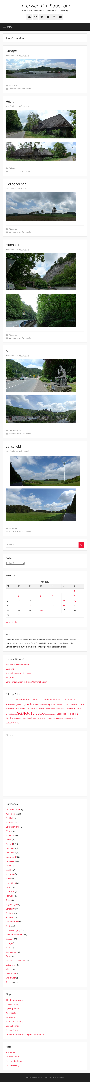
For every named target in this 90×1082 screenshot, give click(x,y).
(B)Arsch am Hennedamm (18, 664)
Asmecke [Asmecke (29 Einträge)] (40, 700)
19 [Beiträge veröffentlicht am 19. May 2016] (41, 605)
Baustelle (13, 86)
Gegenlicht (11, 857)
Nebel (8, 887)
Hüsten (11, 101)
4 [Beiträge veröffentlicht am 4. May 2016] (29, 595)
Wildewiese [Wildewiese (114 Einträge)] (12, 722)
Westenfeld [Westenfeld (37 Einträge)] (72, 718)
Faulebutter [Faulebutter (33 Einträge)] (63, 700)
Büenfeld (10, 669)
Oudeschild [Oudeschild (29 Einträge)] (32, 709)
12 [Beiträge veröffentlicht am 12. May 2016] (41, 600)
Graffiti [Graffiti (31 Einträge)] (70, 700)
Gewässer (10, 861)
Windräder (11, 978)
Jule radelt (11, 1013)
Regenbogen (12, 904)
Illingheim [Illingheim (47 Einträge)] (17, 704)
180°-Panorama (13, 809)
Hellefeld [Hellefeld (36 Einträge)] (9, 705)
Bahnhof (9, 822)
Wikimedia (11, 973)
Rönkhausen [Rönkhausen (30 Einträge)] (59, 709)
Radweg (9, 896)
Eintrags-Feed (12, 1057)
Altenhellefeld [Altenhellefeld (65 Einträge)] (23, 699)
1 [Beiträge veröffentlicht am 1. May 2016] (74, 591)
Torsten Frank (12, 1030)
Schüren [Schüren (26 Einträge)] (14, 714)
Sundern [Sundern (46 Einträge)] (18, 718)
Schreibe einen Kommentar (20, 89)
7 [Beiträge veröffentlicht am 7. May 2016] (63, 595)
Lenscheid (13, 446)
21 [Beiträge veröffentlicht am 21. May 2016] (64, 605)
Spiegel (9, 943)
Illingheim (10, 677)
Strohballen (11, 952)
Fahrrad (9, 844)
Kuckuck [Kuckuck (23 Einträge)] (43, 705)
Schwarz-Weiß (12, 922)
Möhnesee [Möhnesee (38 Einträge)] (24, 709)
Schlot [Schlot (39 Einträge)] (70, 709)
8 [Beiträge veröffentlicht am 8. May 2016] (74, 595)
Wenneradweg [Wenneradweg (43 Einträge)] (62, 718)
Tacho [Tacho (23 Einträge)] (24, 718)
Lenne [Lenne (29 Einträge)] (66, 705)
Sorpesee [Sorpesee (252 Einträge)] (38, 713)
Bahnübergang (12, 827)
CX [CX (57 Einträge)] (52, 700)
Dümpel (12, 51)
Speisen (9, 939)
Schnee (9, 917)
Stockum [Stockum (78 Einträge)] (10, 718)
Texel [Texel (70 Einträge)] (29, 718)
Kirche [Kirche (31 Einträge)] (37, 705)
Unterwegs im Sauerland (45, 6)
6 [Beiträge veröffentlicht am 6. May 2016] (52, 595)
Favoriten (10, 848)
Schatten (10, 909)
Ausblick (9, 818)
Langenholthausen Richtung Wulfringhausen (26, 682)
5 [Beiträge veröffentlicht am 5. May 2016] (40, 595)
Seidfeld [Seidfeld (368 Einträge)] (23, 713)
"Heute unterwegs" (14, 1000)
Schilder (9, 913)
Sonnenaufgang (13, 930)
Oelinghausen (16, 184)
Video (8, 969)
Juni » (14, 622)
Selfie (8, 926)
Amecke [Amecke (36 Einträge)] (34, 700)
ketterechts (11, 1017)
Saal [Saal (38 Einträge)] (66, 709)
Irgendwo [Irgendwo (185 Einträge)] (28, 704)
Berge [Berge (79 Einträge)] (47, 699)
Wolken (9, 982)
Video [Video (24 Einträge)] (34, 718)
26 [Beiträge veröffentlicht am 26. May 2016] (41, 610)
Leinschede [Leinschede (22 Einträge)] (60, 704)
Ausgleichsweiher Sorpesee (18, 673)
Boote (8, 840)
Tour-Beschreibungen (16, 960)
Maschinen (11, 883)
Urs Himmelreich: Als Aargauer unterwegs (25, 1034)
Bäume (9, 831)
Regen (9, 900)
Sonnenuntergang (14, 935)
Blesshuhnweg (12, 1004)
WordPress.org (12, 1065)
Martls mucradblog (14, 1021)
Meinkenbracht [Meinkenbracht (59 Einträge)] (13, 708)
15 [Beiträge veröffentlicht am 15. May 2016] (75, 600)
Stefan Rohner (12, 1026)
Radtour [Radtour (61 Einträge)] (40, 708)
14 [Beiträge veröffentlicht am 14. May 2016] (64, 600)
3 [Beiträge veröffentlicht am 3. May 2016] (18, 595)
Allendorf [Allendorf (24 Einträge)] (8, 700)
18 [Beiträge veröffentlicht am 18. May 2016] (30, 605)
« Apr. (8, 622)
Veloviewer (11, 965)
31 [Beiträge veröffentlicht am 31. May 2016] (19, 615)
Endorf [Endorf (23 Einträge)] (56, 700)
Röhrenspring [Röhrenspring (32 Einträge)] (50, 709)
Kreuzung (10, 874)
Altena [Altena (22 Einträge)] (13, 700)
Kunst (19, 431)
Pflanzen (10, 891)
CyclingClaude (12, 1008)
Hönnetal (12, 245)
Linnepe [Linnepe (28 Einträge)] (81, 705)
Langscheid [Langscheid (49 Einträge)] (51, 704)
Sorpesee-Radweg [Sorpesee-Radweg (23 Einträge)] (50, 714)
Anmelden (10, 1052)
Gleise (8, 865)
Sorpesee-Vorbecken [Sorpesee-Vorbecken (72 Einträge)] (67, 714)
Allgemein (13, 229)
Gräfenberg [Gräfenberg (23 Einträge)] (76, 700)
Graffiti (8, 870)
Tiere (8, 956)
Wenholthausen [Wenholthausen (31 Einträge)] (49, 718)
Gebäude (13, 168)
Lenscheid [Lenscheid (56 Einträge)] (73, 704)
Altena (10, 350)
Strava (8, 947)
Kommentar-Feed (14, 1061)
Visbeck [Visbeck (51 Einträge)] (39, 718)
